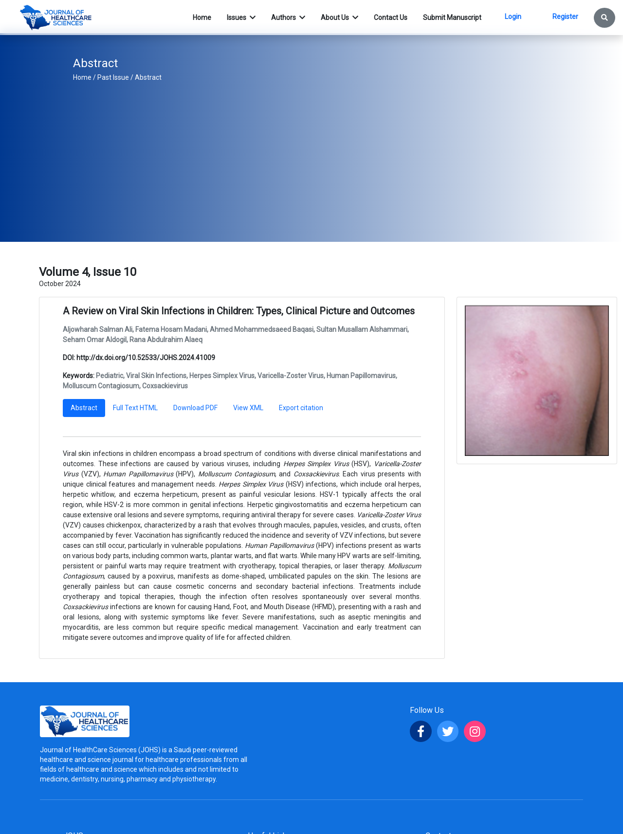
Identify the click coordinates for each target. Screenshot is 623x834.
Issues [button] (237, 17)
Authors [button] (284, 17)
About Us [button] (335, 17)
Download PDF (195, 408)
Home (82, 77)
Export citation (301, 408)
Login (513, 16)
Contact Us (390, 17)
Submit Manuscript (452, 17)
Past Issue (113, 77)
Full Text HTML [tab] (135, 408)
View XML (248, 408)
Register (565, 16)
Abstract (148, 77)
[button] (604, 18)
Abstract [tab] (84, 408)
